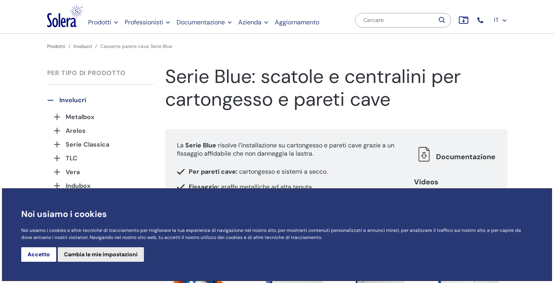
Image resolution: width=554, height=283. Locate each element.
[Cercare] (394, 20)
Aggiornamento (297, 22)
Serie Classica (87, 144)
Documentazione (201, 22)
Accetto (39, 254)
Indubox (78, 186)
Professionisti (144, 22)
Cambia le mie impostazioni (101, 254)
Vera (73, 172)
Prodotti (99, 22)
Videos (426, 182)
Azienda (249, 22)
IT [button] (500, 20)
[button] (481, 20)
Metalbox (80, 117)
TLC (71, 158)
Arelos (76, 131)
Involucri (83, 46)
